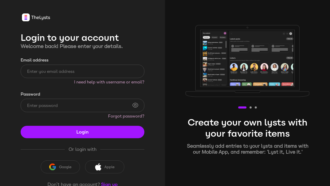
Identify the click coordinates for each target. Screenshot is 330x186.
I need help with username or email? (109, 82)
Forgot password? (126, 116)
